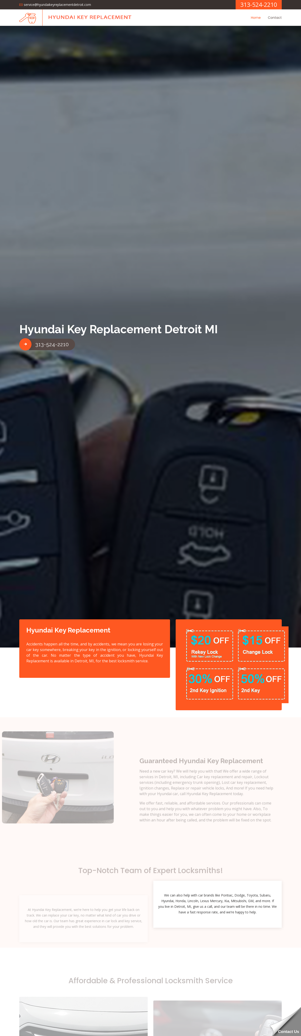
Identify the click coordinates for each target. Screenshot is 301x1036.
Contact (275, 17)
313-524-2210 (52, 344)
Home (256, 17)
